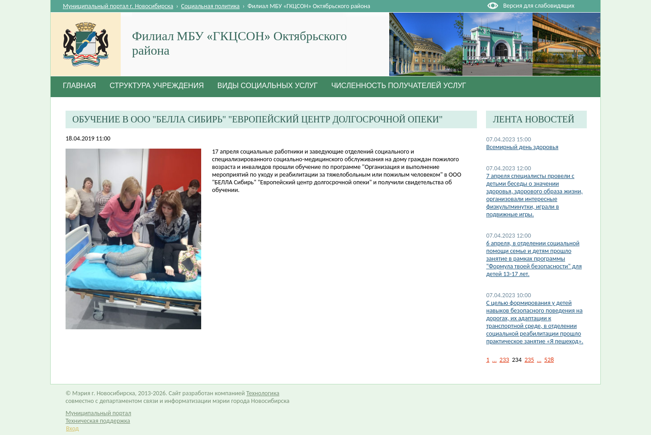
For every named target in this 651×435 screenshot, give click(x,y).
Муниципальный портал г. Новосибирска (118, 6)
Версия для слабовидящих (538, 5)
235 (529, 360)
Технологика (262, 393)
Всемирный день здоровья (522, 147)
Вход (72, 428)
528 (549, 360)
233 (504, 360)
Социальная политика (210, 6)
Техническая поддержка (98, 421)
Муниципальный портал (98, 413)
